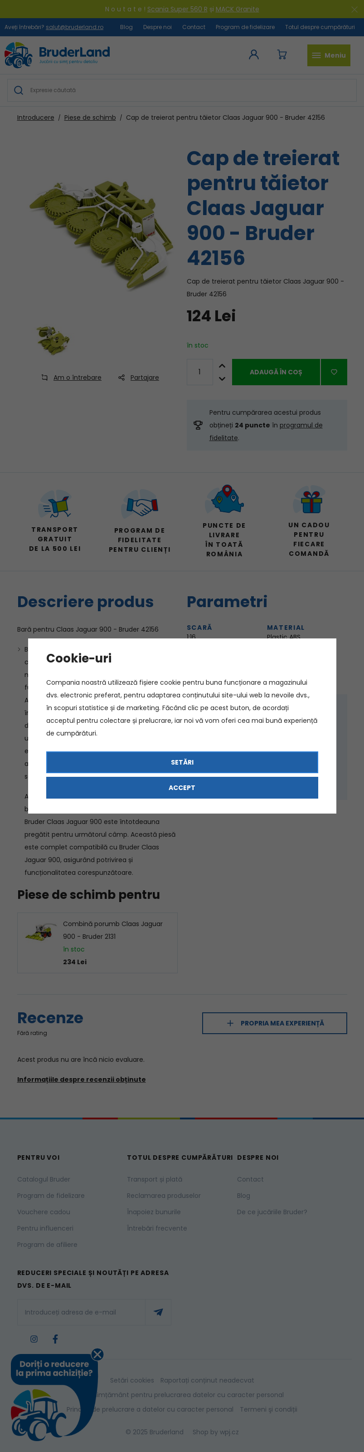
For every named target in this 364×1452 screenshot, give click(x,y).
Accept (182, 787)
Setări (182, 762)
